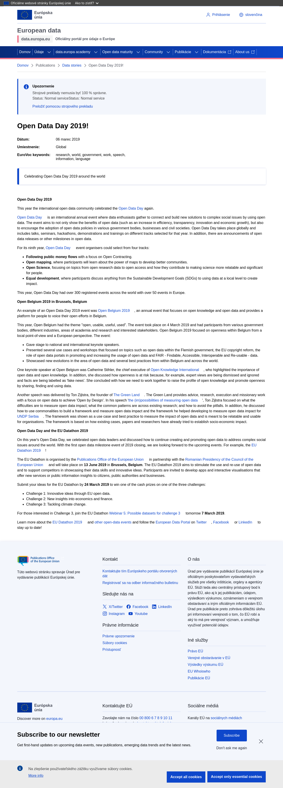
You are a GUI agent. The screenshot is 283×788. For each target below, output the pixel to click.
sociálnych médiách (226, 718)
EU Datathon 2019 (67, 522)
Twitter (201, 522)
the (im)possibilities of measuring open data (163, 400)
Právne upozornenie (119, 636)
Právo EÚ (195, 651)
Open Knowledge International (175, 370)
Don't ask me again (231, 748)
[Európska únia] (35, 15)
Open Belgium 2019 (114, 311)
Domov (25, 52)
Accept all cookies (186, 777)
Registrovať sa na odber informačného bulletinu (140, 583)
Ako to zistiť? (87, 3)
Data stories (71, 65)
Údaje (39, 52)
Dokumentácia (217, 52)
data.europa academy (73, 52)
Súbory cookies (115, 643)
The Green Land (127, 395)
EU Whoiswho (199, 671)
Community (154, 52)
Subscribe (232, 735)
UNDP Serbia (28, 416)
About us (245, 52)
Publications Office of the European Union (110, 459)
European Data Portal (173, 522)
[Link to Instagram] (114, 614)
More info (35, 775)
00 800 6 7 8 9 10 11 (155, 718)
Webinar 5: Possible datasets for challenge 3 (144, 513)
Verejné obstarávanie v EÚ (209, 658)
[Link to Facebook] (137, 607)
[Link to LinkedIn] (162, 607)
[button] (250, 15)
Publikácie (183, 52)
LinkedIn (245, 522)
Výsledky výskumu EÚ (205, 664)
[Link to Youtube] (138, 614)
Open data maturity (117, 52)
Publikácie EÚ (199, 678)
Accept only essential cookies (236, 777)
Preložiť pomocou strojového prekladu (63, 106)
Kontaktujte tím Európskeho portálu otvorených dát (140, 573)
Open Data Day (130, 208)
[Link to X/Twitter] (113, 607)
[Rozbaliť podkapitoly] (49, 52)
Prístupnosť (112, 649)
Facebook (221, 522)
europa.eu (54, 719)
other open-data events (113, 522)
